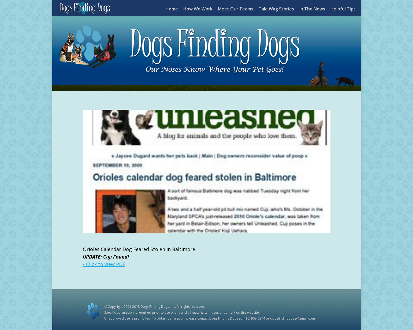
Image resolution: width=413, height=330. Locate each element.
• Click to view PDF (104, 264)
